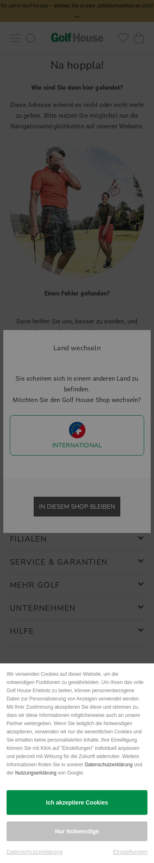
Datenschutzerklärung (109, 765)
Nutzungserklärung (36, 773)
